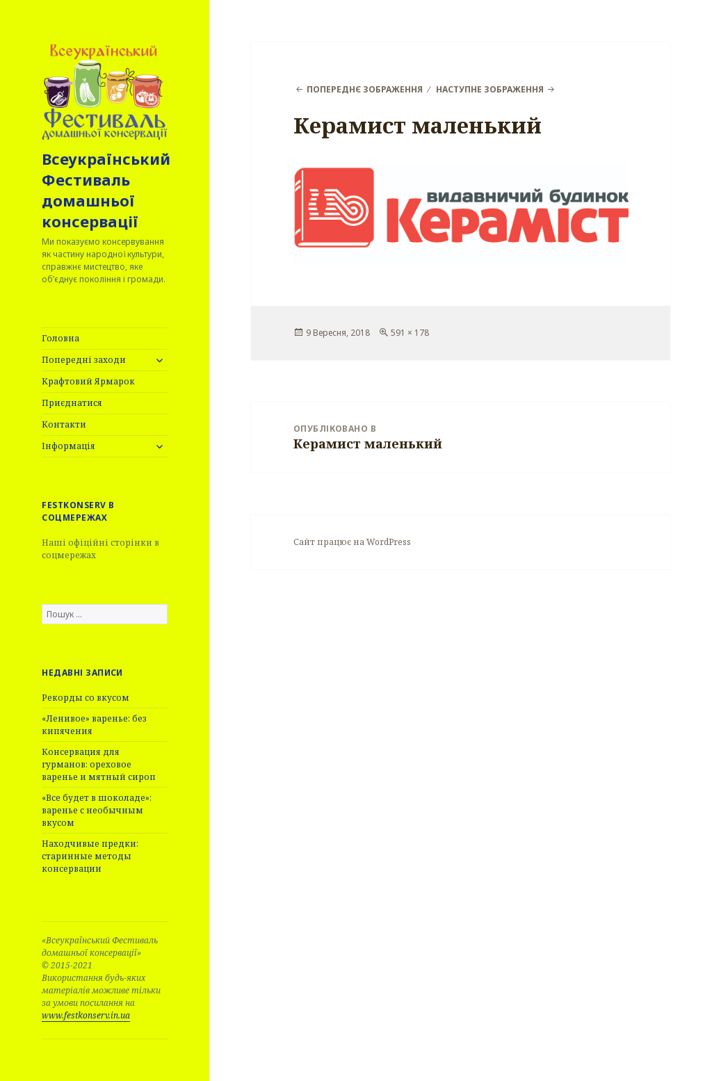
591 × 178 (410, 333)
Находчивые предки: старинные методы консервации (90, 856)
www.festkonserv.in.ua (86, 1015)
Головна (60, 338)
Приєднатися (72, 403)
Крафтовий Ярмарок (88, 381)
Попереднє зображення (365, 89)
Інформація (68, 446)
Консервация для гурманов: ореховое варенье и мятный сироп (99, 764)
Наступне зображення (490, 89)
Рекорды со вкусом (85, 698)
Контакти (64, 424)
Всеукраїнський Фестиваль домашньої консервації (106, 189)
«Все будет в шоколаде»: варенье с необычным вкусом (97, 810)
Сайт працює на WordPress (352, 542)
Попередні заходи (84, 360)
